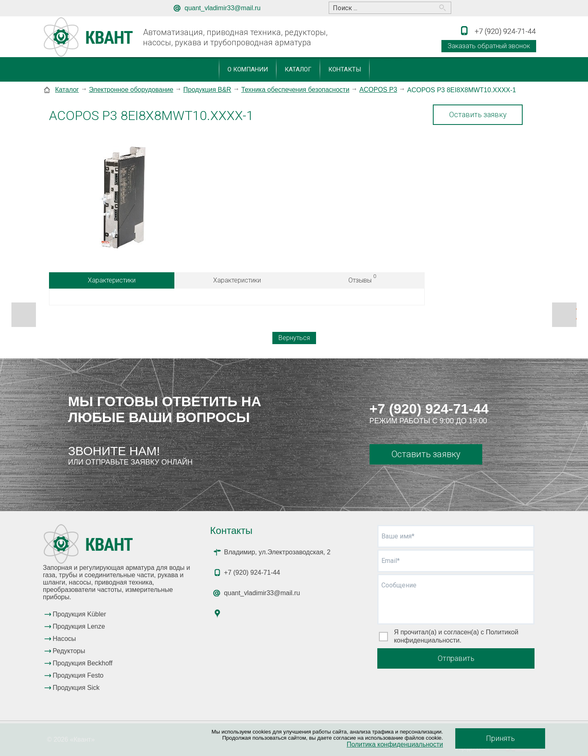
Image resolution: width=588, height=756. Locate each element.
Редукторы (69, 650)
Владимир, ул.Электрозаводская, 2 (277, 552)
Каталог (298, 69)
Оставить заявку (478, 114)
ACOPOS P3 (378, 89)
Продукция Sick (76, 687)
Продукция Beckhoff (82, 663)
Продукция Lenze (79, 626)
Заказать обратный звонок (489, 46)
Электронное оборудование (131, 89)
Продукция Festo (78, 675)
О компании (247, 69)
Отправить (456, 658)
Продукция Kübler (79, 614)
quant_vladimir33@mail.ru (223, 7)
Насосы (64, 638)
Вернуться (294, 338)
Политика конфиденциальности (395, 744)
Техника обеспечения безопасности (295, 89)
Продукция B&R (207, 89)
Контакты (344, 69)
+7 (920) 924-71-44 (429, 408)
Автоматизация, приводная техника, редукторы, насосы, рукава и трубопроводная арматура (235, 37)
